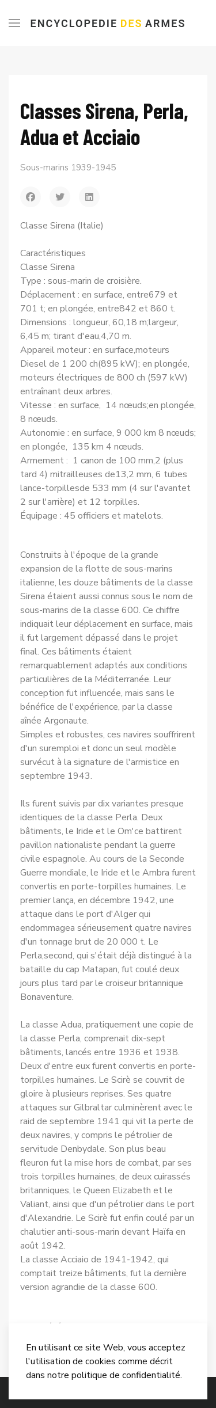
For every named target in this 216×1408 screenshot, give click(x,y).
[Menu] (14, 23)
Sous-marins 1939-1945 (68, 167)
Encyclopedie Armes (108, 23)
